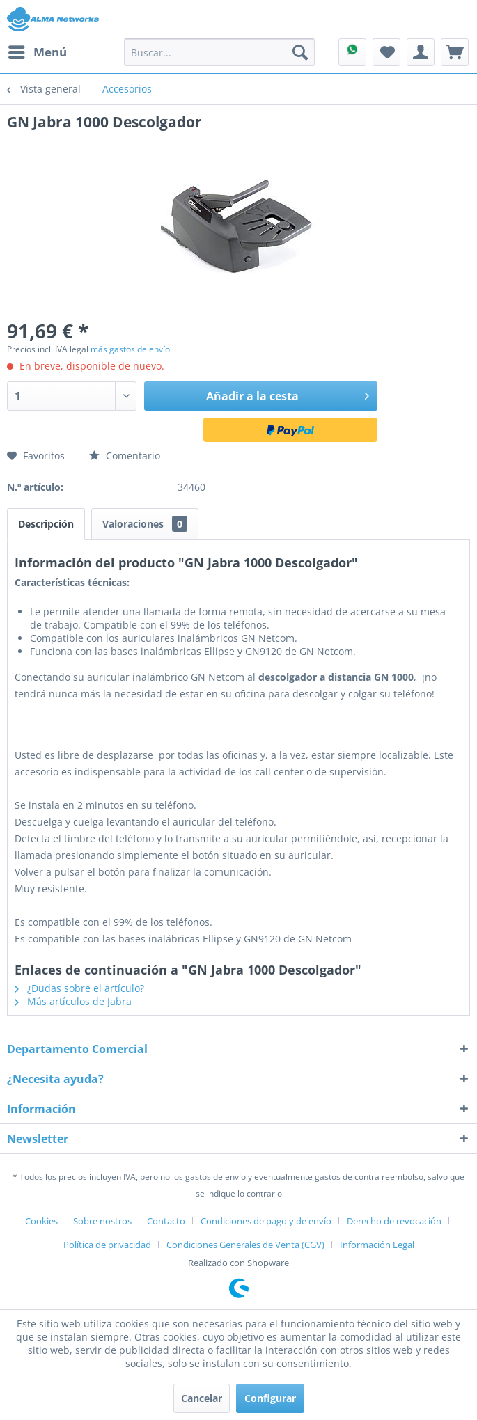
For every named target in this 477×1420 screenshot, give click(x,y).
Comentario (124, 455)
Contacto (166, 1221)
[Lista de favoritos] (386, 52)
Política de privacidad (107, 1244)
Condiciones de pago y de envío (266, 1221)
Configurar (270, 1398)
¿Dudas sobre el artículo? (79, 988)
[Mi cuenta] (421, 52)
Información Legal (377, 1244)
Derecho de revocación (394, 1221)
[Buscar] (300, 52)
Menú (37, 50)
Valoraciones (144, 524)
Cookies (41, 1221)
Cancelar (201, 1398)
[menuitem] (37, 52)
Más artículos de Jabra (73, 1001)
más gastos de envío (130, 349)
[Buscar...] (219, 52)
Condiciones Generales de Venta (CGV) (245, 1244)
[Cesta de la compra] (455, 52)
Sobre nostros (102, 1221)
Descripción (46, 523)
